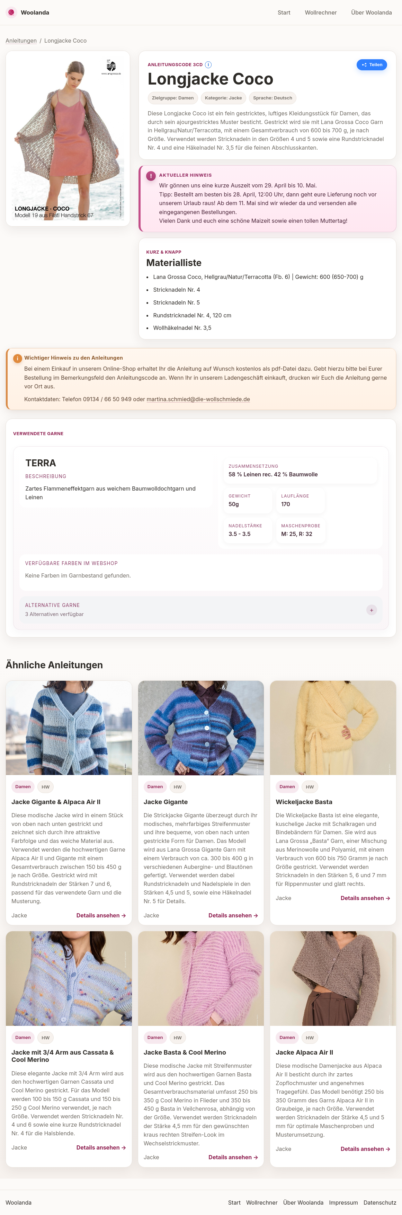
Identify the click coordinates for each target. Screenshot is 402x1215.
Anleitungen (21, 40)
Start (284, 12)
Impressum (343, 1202)
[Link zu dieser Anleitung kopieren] (372, 64)
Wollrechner (321, 12)
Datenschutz (380, 1202)
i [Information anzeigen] (208, 64)
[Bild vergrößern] (68, 138)
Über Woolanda (371, 12)
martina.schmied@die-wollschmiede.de (198, 399)
